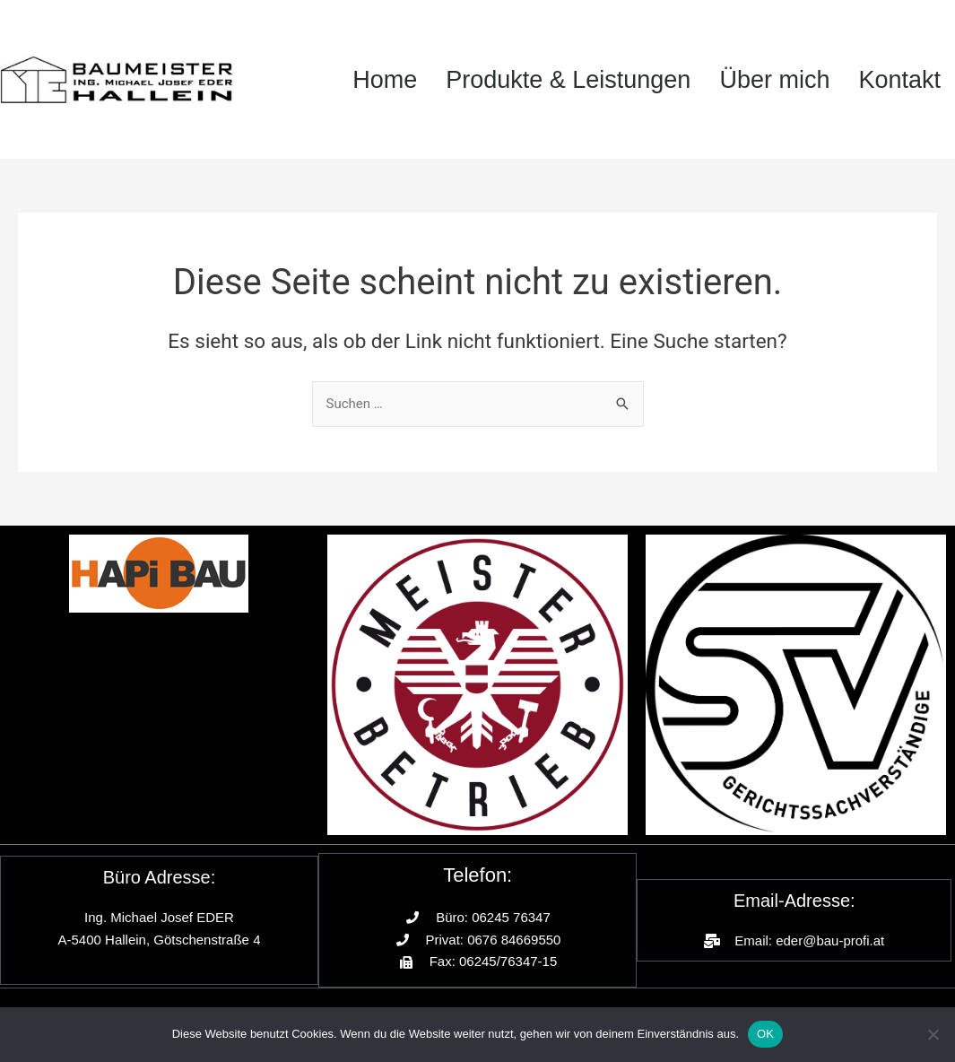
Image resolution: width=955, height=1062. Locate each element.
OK (765, 1033)
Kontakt (899, 79)
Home (384, 79)
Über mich (774, 79)
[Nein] (933, 1034)
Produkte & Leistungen (568, 79)
